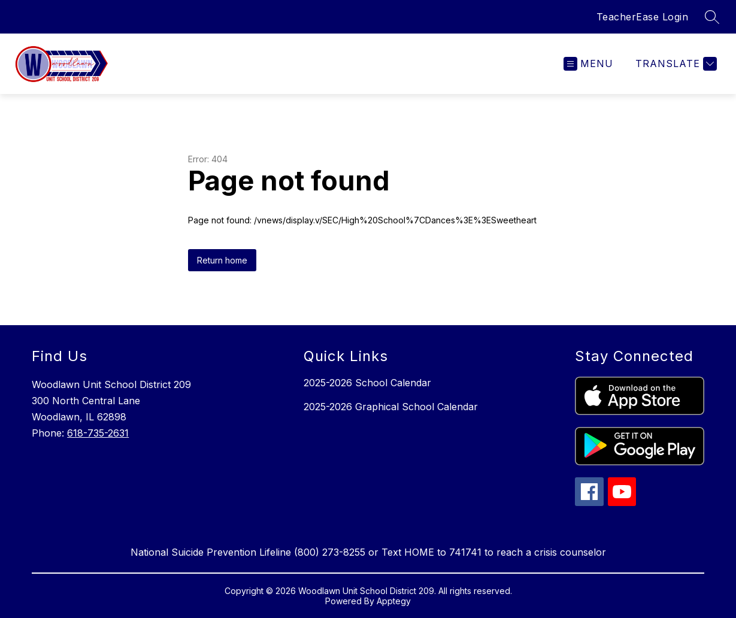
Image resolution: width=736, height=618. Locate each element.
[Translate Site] (674, 63)
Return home (222, 260)
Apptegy (394, 601)
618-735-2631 (98, 433)
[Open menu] (588, 63)
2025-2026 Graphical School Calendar (391, 407)
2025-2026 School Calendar (367, 383)
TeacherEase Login (642, 17)
